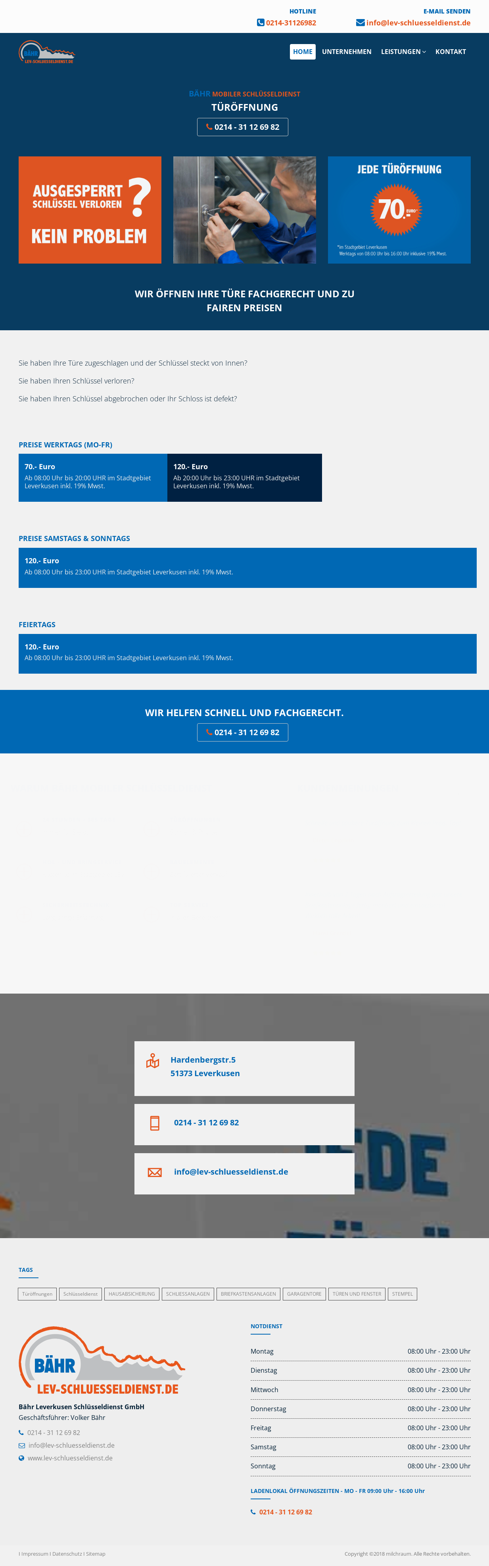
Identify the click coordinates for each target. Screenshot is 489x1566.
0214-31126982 (291, 22)
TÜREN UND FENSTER (357, 1294)
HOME (303, 51)
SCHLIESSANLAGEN (188, 1294)
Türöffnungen (37, 1294)
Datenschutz (67, 1553)
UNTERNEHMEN (347, 51)
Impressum (34, 1553)
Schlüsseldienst (80, 1294)
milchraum (398, 1553)
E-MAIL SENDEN (447, 11)
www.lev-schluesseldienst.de (70, 1458)
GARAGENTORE (304, 1294)
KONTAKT (450, 51)
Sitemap (95, 1553)
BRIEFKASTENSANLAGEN (248, 1294)
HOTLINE (303, 11)
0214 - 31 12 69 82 (242, 126)
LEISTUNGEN (403, 51)
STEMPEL (402, 1294)
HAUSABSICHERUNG (132, 1294)
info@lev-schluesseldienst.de (418, 22)
